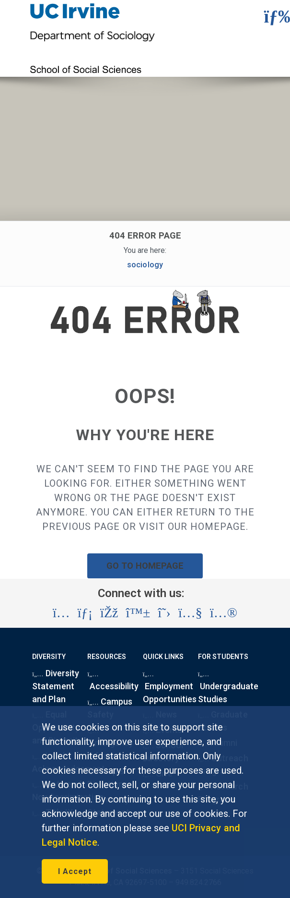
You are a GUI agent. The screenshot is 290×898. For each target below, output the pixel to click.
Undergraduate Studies (228, 689)
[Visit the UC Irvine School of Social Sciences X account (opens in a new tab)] (164, 613)
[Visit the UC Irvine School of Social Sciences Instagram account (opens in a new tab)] (61, 613)
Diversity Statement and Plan (55, 686)
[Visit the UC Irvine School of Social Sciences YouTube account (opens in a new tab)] (190, 613)
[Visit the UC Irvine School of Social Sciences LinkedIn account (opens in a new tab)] (85, 613)
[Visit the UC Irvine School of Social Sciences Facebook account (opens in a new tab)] (109, 613)
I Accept (75, 871)
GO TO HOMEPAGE (145, 566)
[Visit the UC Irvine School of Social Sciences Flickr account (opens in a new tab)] (223, 613)
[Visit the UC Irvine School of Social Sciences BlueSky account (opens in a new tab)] (138, 613)
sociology (144, 264)
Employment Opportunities (170, 689)
